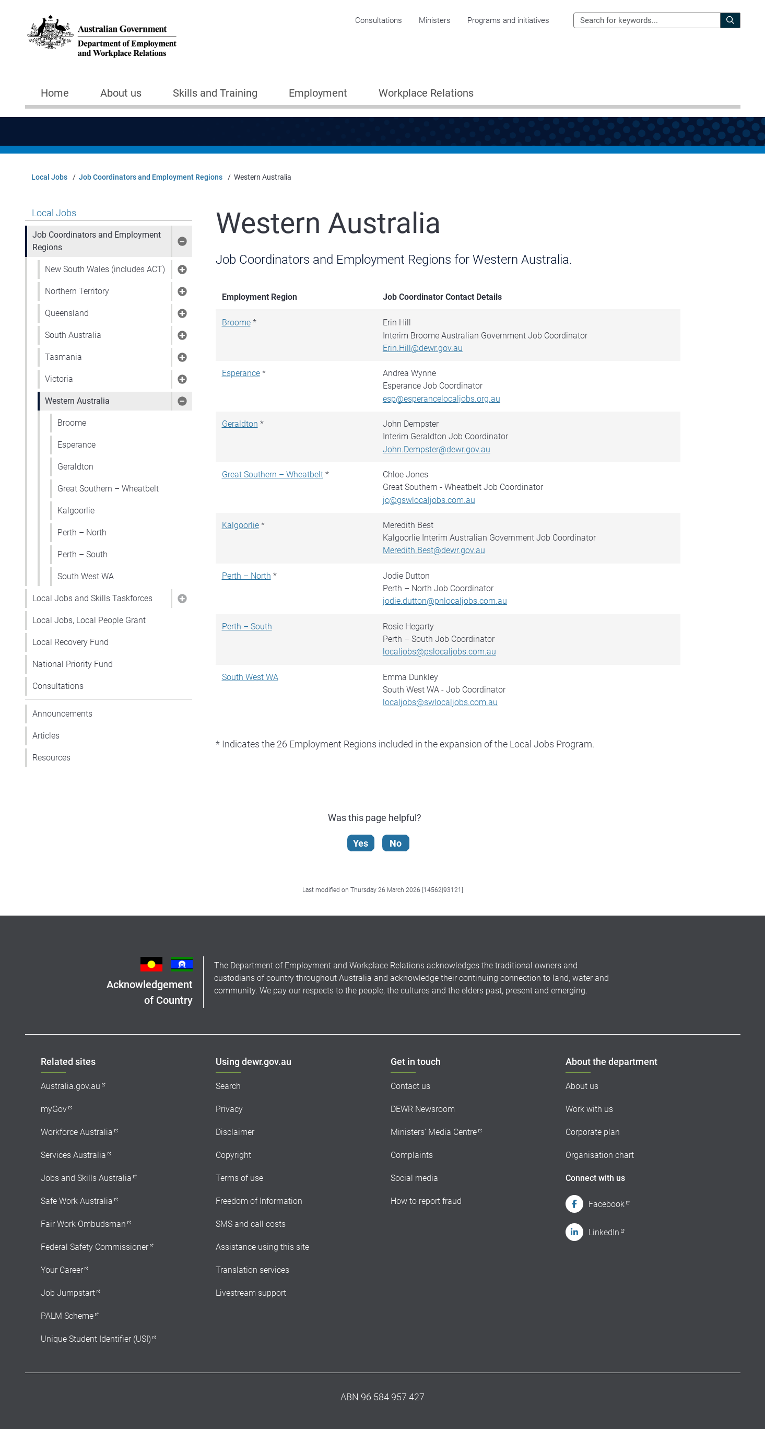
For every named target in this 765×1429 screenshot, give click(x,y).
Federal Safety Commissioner (94, 1247)
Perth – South (82, 554)
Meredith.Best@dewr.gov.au (434, 550)
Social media (414, 1178)
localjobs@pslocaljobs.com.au (439, 652)
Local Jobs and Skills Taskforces (92, 598)
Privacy (229, 1109)
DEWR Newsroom (423, 1109)
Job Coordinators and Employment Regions (150, 177)
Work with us (589, 1109)
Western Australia (77, 401)
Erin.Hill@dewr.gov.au (423, 348)
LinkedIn (604, 1232)
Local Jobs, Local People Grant (89, 620)
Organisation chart (600, 1155)
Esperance (76, 445)
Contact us (410, 1086)
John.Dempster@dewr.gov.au (436, 449)
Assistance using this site (262, 1247)
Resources (51, 758)
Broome (71, 423)
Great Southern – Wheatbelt (108, 489)
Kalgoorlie (76, 511)
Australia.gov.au (70, 1086)
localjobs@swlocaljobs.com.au (440, 702)
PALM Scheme (67, 1316)
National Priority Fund (72, 664)
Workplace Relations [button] (426, 93)
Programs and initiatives (508, 20)
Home (55, 93)
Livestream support (251, 1293)
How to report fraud (426, 1201)
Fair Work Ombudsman (83, 1224)
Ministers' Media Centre (434, 1132)
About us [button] (121, 93)
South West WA (85, 576)
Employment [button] (318, 93)
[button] (181, 241)
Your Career (62, 1270)
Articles (46, 736)
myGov (54, 1109)
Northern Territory (77, 291)
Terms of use (239, 1178)
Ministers (435, 20)
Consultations (378, 20)
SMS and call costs (251, 1224)
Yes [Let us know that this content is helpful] (360, 843)
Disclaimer (235, 1132)
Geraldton (75, 467)
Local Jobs (49, 177)
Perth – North (82, 532)
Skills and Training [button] (215, 93)
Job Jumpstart (68, 1293)
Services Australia (73, 1155)
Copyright (233, 1155)
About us (582, 1086)
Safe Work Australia (77, 1201)
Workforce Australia (77, 1132)
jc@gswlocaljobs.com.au (429, 500)
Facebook (607, 1204)
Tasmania (63, 357)
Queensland (67, 313)
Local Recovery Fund (70, 642)
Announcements (62, 714)
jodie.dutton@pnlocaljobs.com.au (445, 601)
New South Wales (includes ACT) (105, 269)
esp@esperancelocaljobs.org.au (441, 399)
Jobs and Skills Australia (86, 1178)
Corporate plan (593, 1132)
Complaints (412, 1155)
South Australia (73, 335)
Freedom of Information (259, 1201)
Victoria (59, 379)
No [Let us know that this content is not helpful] (396, 843)
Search (228, 1086)
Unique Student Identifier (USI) (96, 1339)
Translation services (252, 1270)
